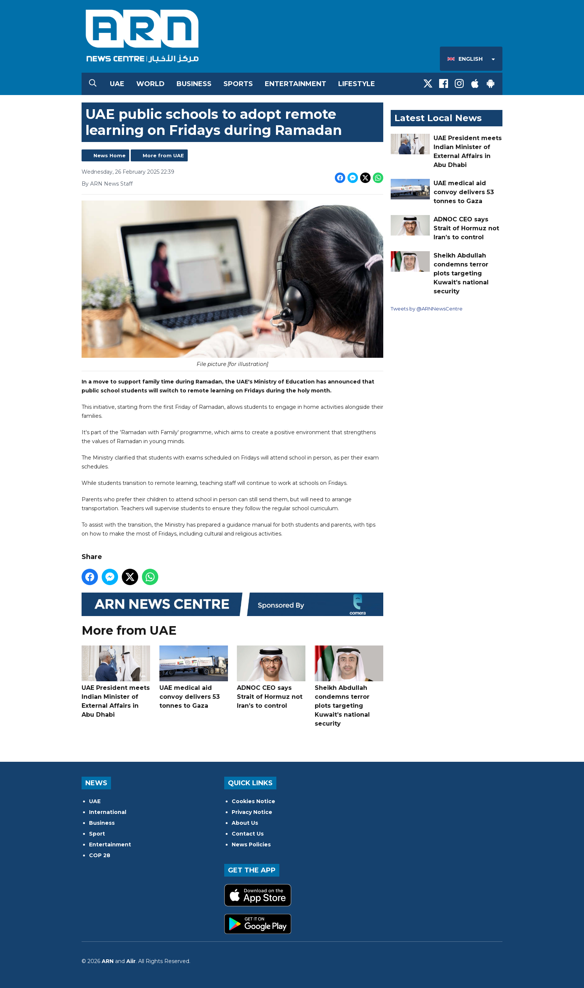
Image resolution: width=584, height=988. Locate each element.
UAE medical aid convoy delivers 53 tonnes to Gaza (193, 677)
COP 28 (99, 855)
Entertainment (295, 84)
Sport (97, 833)
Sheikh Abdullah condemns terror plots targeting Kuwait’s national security (349, 686)
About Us (245, 823)
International (107, 812)
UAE (117, 84)
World (150, 84)
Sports (238, 84)
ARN (108, 961)
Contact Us (248, 833)
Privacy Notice (252, 812)
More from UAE (163, 155)
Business (194, 84)
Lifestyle (356, 84)
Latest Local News (438, 118)
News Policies (251, 844)
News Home (109, 155)
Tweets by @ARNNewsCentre (427, 309)
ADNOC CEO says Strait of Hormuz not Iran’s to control (271, 677)
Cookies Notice (253, 801)
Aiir (131, 961)
